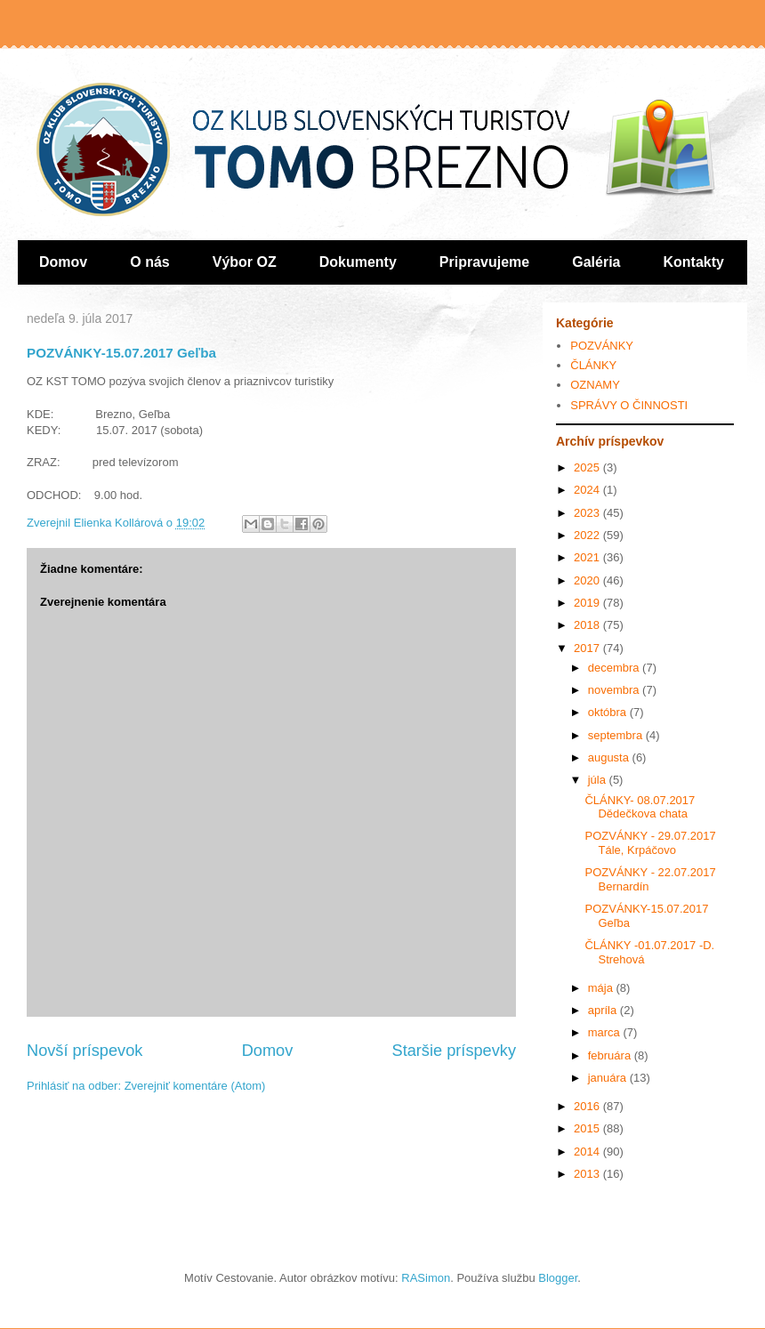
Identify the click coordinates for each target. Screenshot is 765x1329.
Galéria (596, 262)
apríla (604, 1010)
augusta (610, 757)
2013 (588, 1173)
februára (611, 1055)
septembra (617, 735)
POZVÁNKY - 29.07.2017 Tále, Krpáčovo (649, 843)
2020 (588, 580)
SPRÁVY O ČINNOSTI (629, 405)
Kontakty (694, 262)
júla (598, 779)
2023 (588, 513)
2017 (588, 648)
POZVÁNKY (601, 345)
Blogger (557, 1278)
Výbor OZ (245, 262)
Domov (63, 262)
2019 (588, 602)
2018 (588, 625)
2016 (588, 1106)
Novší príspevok (84, 1050)
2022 (588, 535)
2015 (588, 1128)
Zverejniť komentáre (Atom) (195, 1085)
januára (609, 1077)
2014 (588, 1151)
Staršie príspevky (454, 1050)
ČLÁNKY (593, 365)
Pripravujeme (484, 262)
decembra (615, 667)
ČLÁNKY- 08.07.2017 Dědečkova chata (639, 807)
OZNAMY (595, 384)
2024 (588, 489)
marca (606, 1032)
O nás (149, 262)
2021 (588, 557)
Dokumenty (358, 262)
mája (602, 988)
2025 (588, 467)
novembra (615, 690)
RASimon (425, 1278)
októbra (609, 712)
